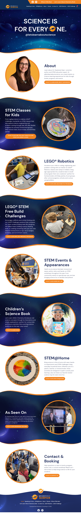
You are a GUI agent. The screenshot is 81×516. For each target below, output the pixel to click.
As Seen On (55, 6)
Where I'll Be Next (58, 505)
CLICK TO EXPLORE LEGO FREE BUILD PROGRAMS (20, 239)
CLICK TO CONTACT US (53, 479)
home (19, 505)
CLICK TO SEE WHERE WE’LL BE (56, 285)
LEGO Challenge (71, 6)
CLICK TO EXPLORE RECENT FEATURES (19, 433)
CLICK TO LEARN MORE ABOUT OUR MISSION (60, 83)
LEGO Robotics (62, 6)
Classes (49, 6)
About (45, 6)
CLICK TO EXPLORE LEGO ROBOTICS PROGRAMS (60, 184)
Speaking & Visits (30, 6)
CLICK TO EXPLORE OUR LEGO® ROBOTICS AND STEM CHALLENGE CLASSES (21, 137)
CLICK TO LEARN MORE (14, 334)
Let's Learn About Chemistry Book (26, 507)
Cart (77, 6)
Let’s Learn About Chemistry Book (64, 2)
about (44, 505)
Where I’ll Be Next (46, 2)
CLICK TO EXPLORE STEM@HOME (57, 383)
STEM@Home (39, 6)
